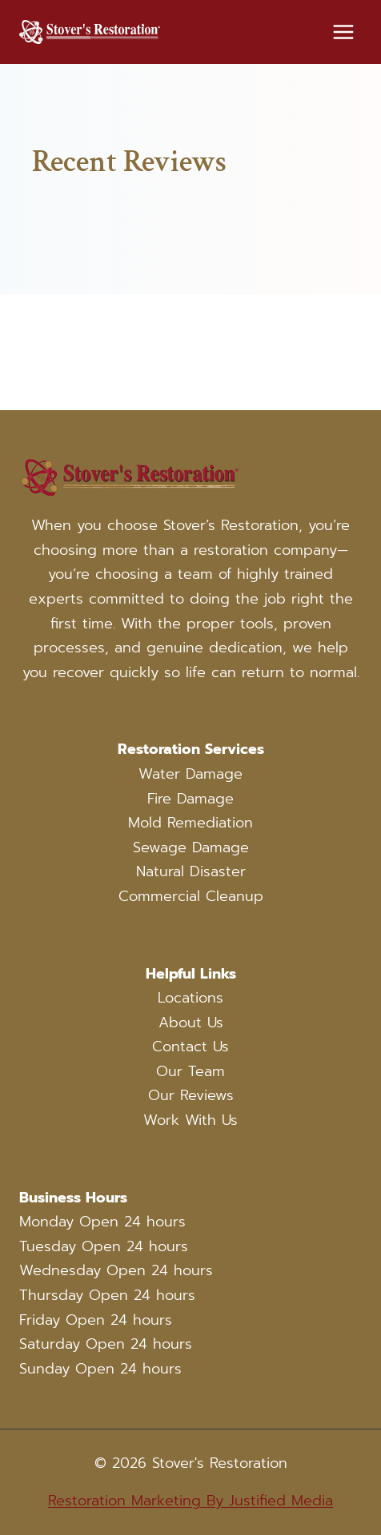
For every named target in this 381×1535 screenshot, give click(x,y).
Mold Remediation (190, 822)
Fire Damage (190, 798)
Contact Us (190, 1046)
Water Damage (190, 774)
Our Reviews (191, 1095)
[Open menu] (343, 31)
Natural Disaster (191, 871)
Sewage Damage (191, 847)
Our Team (190, 1071)
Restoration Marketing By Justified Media (190, 1500)
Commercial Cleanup (190, 896)
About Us (190, 1022)
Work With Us (190, 1120)
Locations (190, 998)
